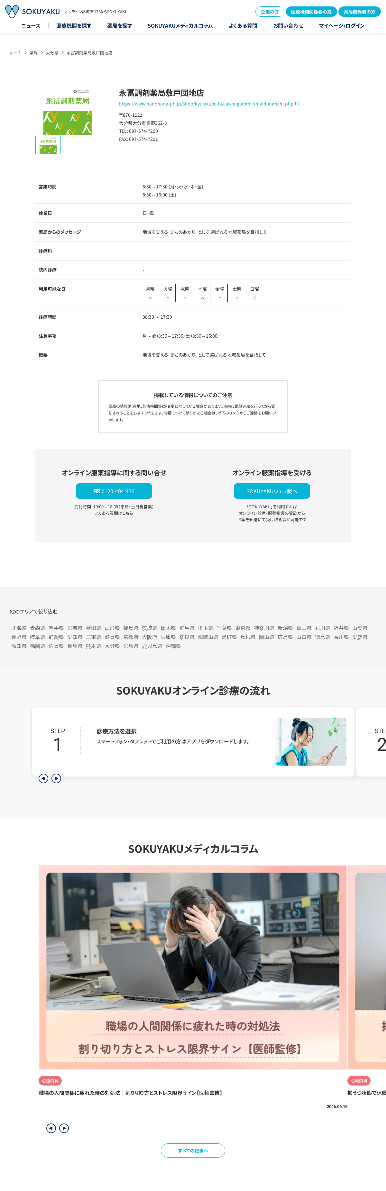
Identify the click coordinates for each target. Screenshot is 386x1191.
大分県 (52, 53)
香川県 (341, 637)
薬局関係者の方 (359, 11)
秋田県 (93, 628)
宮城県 (75, 628)
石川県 (322, 628)
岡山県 (266, 637)
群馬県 (187, 628)
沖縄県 (173, 646)
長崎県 (75, 646)
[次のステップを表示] (56, 778)
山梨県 (360, 628)
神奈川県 (264, 628)
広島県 (285, 637)
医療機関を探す (73, 25)
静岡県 (56, 637)
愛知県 (75, 637)
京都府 (131, 637)
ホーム (16, 53)
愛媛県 (360, 637)
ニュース (31, 25)
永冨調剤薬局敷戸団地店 (90, 53)
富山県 (304, 628)
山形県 (112, 628)
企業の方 (270, 11)
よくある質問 (243, 25)
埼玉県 (205, 628)
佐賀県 (56, 646)
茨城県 (149, 628)
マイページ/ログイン (342, 25)
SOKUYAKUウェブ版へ (271, 491)
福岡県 (37, 646)
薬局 (34, 53)
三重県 (93, 637)
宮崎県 (131, 646)
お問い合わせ (288, 25)
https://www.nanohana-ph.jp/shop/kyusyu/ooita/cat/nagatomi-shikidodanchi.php (206, 103)
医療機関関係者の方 (311, 11)
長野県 (19, 637)
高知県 (19, 646)
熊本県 (93, 646)
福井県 (341, 628)
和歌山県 (208, 637)
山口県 (304, 637)
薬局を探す (119, 25)
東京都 (243, 628)
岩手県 (56, 628)
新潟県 (285, 628)
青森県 (37, 628)
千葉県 (224, 628)
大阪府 (149, 637)
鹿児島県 (152, 646)
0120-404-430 (118, 491)
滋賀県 (112, 637)
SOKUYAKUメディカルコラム (180, 25)
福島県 (131, 628)
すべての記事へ (193, 1150)
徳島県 (322, 637)
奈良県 (187, 637)
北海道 (19, 628)
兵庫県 (168, 637)
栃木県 (168, 628)
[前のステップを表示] (43, 778)
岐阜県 (37, 637)
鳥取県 (229, 637)
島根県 (248, 637)
